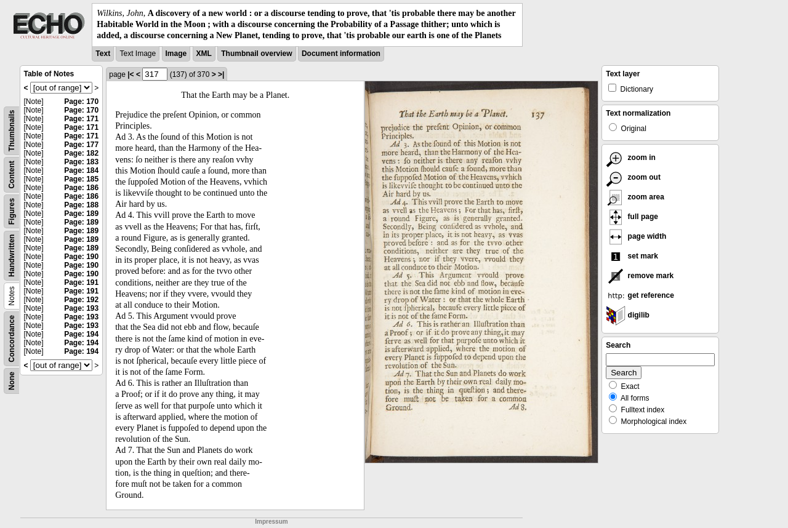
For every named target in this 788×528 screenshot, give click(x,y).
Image (176, 53)
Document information (341, 53)
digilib (627, 315)
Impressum (271, 521)
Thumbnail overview (256, 53)
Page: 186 (81, 187)
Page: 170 (81, 101)
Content (11, 174)
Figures (11, 211)
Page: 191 (81, 282)
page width (636, 236)
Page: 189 (81, 213)
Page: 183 (81, 162)
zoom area (635, 197)
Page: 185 (81, 179)
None (11, 381)
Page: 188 (81, 205)
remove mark (639, 275)
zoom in (631, 157)
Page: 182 (81, 153)
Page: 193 (81, 308)
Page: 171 (81, 118)
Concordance (11, 338)
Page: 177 (81, 144)
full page (632, 216)
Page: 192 (81, 299)
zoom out (633, 177)
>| (221, 74)
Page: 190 (81, 256)
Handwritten (11, 255)
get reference (640, 295)
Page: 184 (81, 170)
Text (102, 53)
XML (204, 53)
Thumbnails (11, 130)
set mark (632, 256)
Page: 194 (81, 334)
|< (130, 74)
